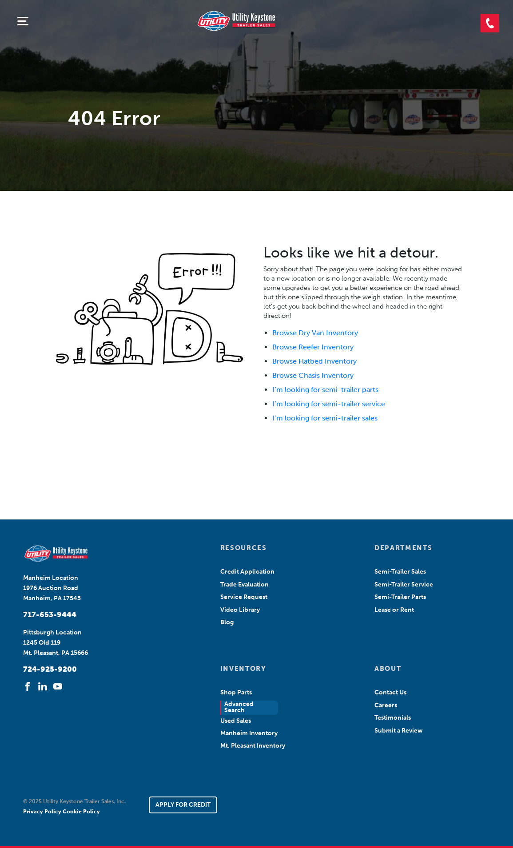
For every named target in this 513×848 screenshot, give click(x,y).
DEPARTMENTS (403, 548)
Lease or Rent (394, 610)
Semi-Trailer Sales (400, 571)
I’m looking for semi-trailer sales (325, 418)
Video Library (240, 610)
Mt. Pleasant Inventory (252, 745)
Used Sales (235, 721)
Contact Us (390, 692)
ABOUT (387, 669)
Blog (227, 622)
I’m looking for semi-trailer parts (325, 389)
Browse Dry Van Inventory (315, 333)
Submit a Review (398, 730)
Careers (385, 705)
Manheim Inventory (249, 733)
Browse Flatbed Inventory (314, 361)
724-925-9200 (50, 669)
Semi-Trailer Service (403, 584)
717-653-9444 (49, 614)
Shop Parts (236, 692)
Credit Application (247, 571)
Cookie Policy (81, 811)
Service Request (243, 597)
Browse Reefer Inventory (313, 347)
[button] (490, 23)
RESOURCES (243, 548)
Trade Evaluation (244, 584)
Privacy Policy (43, 811)
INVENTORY (243, 669)
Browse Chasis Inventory (313, 375)
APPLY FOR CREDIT (183, 804)
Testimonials (392, 717)
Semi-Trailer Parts (400, 597)
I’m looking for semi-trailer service (328, 404)
